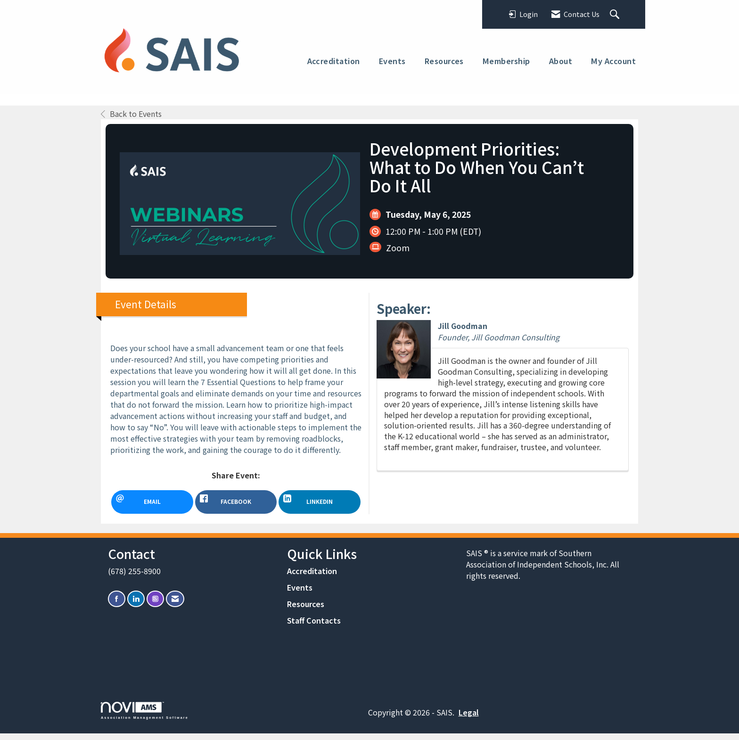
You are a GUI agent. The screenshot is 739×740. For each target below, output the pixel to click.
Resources (444, 60)
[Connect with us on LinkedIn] (136, 605)
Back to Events (131, 113)
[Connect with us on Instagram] (155, 605)
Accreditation (333, 60)
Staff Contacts (314, 627)
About (560, 60)
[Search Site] (616, 14)
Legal (469, 718)
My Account (613, 60)
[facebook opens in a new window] (236, 502)
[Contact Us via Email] (175, 605)
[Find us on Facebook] (116, 605)
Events (392, 60)
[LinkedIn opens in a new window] (320, 502)
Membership (506, 60)
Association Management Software (145, 717)
